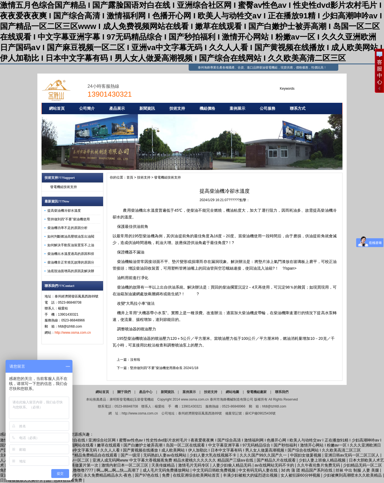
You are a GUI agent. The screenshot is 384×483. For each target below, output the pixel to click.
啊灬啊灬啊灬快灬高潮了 (118, 470)
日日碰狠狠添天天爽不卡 (22, 480)
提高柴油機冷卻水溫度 (64, 211)
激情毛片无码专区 (194, 465)
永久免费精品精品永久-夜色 (108, 475)
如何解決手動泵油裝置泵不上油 (70, 245)
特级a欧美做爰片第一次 (78, 465)
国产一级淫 (131, 455)
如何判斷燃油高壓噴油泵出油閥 (70, 236)
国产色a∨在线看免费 (64, 480)
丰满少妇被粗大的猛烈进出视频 (251, 475)
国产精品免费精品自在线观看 (92, 455)
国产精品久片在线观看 (277, 460)
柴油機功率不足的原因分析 (67, 228)
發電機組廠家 (257, 392)
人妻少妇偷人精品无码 (232, 465)
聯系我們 (281, 392)
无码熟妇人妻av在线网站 (165, 455)
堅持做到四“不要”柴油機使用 (68, 219)
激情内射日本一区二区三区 (125, 465)
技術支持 (177, 108)
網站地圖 (232, 392)
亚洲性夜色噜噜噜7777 (74, 470)
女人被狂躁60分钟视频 (301, 475)
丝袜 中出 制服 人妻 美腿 (358, 470)
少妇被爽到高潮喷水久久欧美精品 (353, 475)
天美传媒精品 (163, 465)
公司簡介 (87, 108)
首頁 (130, 177)
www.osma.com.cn (195, 399)
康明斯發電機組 (121, 399)
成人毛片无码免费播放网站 (167, 470)
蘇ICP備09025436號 (260, 413)
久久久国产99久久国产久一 (264, 455)
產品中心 (145, 392)
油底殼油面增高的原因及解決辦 (70, 271)
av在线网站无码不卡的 (275, 465)
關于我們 (124, 392)
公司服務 (267, 108)
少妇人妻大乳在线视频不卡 (213, 455)
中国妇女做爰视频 (306, 455)
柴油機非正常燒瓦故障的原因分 (70, 262)
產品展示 (117, 108)
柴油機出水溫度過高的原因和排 (70, 254)
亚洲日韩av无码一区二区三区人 (352, 455)
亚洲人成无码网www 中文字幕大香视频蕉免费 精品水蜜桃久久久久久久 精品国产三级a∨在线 (174, 460)
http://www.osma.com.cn (73, 333)
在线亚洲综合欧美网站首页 (197, 475)
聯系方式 (297, 108)
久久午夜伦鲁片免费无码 (319, 465)
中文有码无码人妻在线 (259, 470)
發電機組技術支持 (63, 187)
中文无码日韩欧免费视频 (215, 470)
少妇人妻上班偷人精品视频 (323, 460)
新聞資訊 (147, 108)
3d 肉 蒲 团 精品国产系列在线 (307, 470)
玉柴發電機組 (144, 399)
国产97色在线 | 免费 (153, 475)
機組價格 (207, 108)
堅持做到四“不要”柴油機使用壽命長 (156, 368)
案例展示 (237, 108)
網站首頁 (57, 108)
